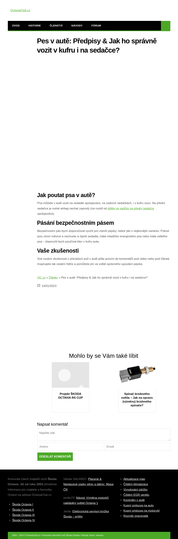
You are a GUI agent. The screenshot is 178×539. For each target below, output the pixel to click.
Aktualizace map (134, 479)
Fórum (96, 25)
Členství (56, 25)
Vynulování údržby (135, 489)
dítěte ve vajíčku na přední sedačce (131, 208)
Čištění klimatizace (135, 484)
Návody (77, 25)
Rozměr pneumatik (135, 516)
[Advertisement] (103, 81)
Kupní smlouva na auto (138, 505)
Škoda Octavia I (22, 504)
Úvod (16, 25)
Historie (35, 25)
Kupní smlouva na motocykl (141, 510)
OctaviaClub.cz (20, 10)
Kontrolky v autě (134, 500)
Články (53, 277)
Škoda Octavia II (23, 509)
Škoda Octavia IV (23, 520)
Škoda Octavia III (23, 515)
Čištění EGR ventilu (136, 495)
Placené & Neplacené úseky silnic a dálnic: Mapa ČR (88, 484)
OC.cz (41, 277)
